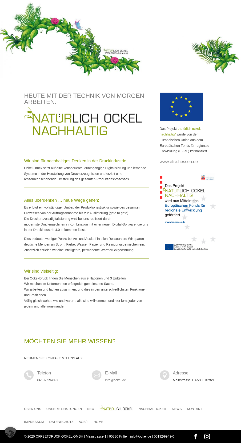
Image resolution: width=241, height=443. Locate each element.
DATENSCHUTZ (61, 422)
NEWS (177, 409)
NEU (90, 409)
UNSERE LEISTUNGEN (64, 409)
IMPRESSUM (34, 422)
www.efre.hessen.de (179, 161)
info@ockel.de (115, 380)
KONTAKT (194, 409)
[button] (10, 432)
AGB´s (83, 422)
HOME (99, 422)
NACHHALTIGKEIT (152, 409)
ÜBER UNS (32, 409)
